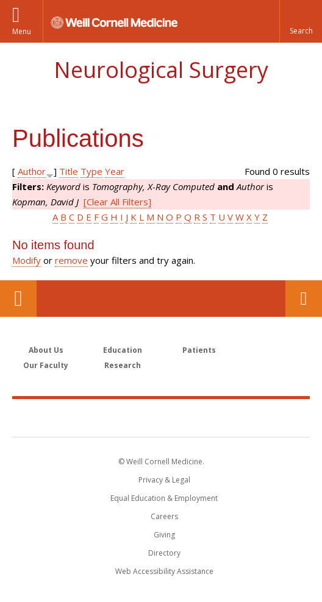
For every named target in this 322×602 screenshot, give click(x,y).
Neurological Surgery (161, 70)
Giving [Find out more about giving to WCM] (164, 534)
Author (32, 171)
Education (122, 350)
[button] (300, 21)
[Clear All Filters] (117, 202)
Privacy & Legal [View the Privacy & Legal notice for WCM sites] (164, 480)
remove (71, 260)
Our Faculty (45, 365)
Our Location (18, 298)
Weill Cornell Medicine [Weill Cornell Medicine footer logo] (161, 417)
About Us (46, 350)
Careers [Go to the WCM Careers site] (164, 516)
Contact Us (303, 298)
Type (91, 171)
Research (122, 365)
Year (114, 171)
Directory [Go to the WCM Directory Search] (164, 553)
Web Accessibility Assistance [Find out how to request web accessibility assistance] (164, 571)
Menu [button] (21, 31)
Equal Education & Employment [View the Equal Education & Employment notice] (164, 498)
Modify (26, 260)
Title (68, 171)
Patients (199, 350)
